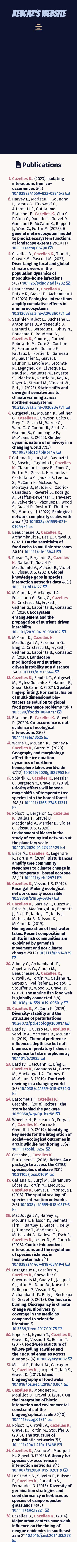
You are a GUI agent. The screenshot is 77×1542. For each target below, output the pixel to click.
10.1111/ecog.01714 (29, 1419)
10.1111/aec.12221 (28, 1510)
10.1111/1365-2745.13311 (45, 802)
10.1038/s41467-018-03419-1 (38, 1264)
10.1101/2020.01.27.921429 (35, 847)
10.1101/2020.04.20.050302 (36, 632)
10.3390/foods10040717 (34, 712)
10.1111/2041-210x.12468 (34, 1444)
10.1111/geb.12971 (40, 877)
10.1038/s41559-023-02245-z (38, 193)
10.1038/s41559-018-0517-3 (45, 1204)
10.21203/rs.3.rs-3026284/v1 (38, 407)
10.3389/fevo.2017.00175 (34, 1328)
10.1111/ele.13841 (39, 551)
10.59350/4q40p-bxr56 (33, 1114)
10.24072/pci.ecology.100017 (38, 1023)
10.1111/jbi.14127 (27, 587)
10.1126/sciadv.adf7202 (43, 283)
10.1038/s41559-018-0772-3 (45, 1088)
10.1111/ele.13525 (27, 737)
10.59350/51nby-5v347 (32, 898)
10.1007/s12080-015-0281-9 (37, 1470)
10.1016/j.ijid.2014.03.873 (48, 1535)
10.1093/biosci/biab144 (33, 452)
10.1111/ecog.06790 (29, 248)
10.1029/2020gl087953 (44, 772)
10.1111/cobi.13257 (28, 1149)
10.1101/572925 (25, 1058)
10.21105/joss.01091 (30, 1174)
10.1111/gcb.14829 (55, 953)
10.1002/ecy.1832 (51, 1359)
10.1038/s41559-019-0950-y (37, 1002)
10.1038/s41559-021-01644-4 (39, 524)
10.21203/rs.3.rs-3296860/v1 (38, 313)
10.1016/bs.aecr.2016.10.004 (37, 1384)
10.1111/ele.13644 (38, 672)
